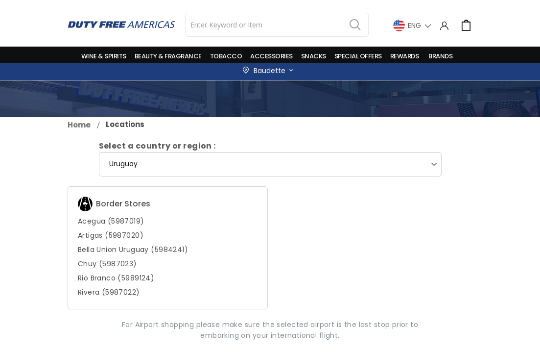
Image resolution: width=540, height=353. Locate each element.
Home (79, 125)
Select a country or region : (157, 145)
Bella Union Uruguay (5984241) (133, 249)
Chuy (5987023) (107, 264)
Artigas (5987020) (110, 235)
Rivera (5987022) (109, 292)
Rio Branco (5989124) (116, 278)
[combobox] (277, 25)
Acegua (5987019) (111, 221)
